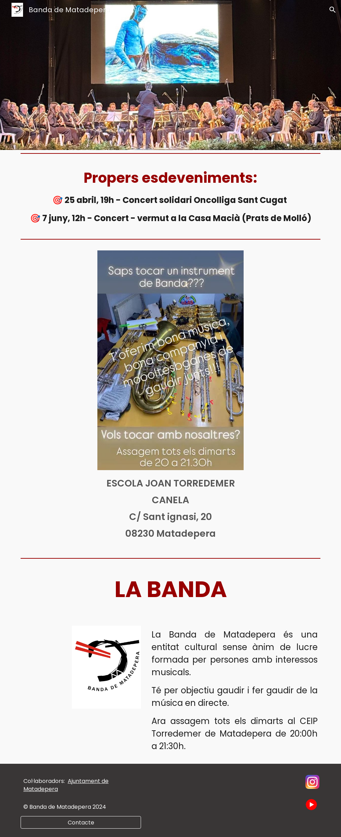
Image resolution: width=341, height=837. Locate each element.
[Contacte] (81, 822)
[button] (332, 9)
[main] (170, 196)
